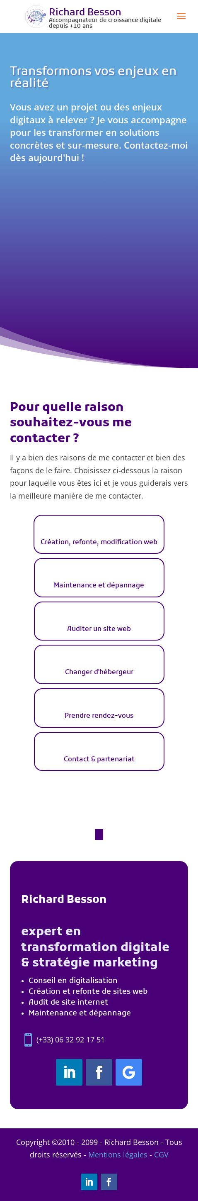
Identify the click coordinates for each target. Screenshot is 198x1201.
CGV (161, 1154)
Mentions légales (117, 1154)
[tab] (99, 534)
